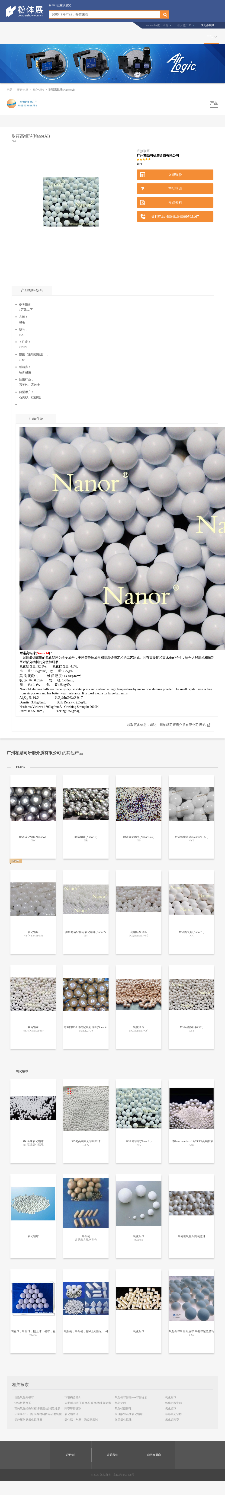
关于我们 (71, 1455)
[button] (109, 79)
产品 (209, 36)
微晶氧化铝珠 (123, 1419)
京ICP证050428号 (123, 1474)
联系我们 (112, 1455)
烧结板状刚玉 (22, 1403)
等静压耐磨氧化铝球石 (28, 1419)
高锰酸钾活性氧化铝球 (129, 1414)
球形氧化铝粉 (173, 1414)
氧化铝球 (38, 89)
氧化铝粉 (120, 1403)
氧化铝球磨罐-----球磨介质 (131, 1397)
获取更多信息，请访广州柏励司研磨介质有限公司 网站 (166, 725)
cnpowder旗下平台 (157, 25)
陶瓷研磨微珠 (72, 1408)
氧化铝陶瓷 (172, 1419)
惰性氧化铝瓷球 (24, 1397)
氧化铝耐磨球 (123, 1408)
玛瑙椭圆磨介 (72, 1397)
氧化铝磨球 (71, 1414)
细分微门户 (184, 25)
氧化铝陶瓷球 (173, 1403)
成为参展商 (208, 25)
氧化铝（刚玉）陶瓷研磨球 (81, 1419)
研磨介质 (22, 89)
